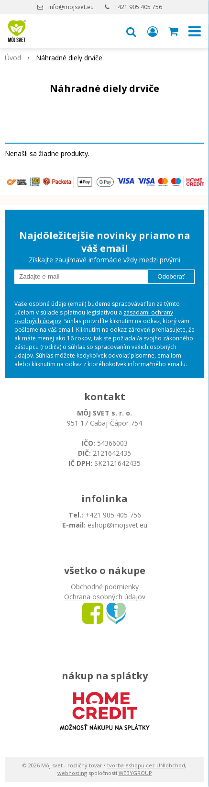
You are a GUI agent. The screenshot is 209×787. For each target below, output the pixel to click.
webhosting (72, 772)
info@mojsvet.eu (71, 7)
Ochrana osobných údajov (104, 596)
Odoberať (171, 276)
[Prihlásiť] (152, 31)
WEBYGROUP (135, 772)
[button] (131, 31)
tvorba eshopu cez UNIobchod (146, 765)
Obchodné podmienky (105, 586)
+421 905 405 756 (138, 7)
